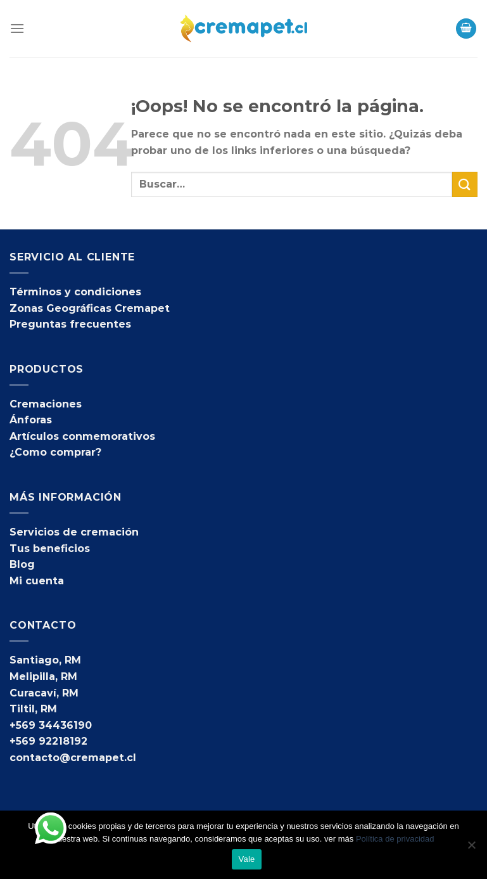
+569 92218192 (48, 741)
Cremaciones (45, 404)
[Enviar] (465, 184)
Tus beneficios (49, 548)
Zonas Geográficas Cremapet (89, 308)
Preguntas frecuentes (70, 324)
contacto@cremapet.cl (72, 758)
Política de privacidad (395, 839)
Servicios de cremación (74, 532)
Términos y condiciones (75, 292)
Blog (22, 564)
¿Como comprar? (55, 452)
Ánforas (30, 420)
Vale (246, 859)
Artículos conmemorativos (82, 436)
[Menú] (17, 28)
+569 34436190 (50, 725)
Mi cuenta (36, 581)
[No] (471, 848)
